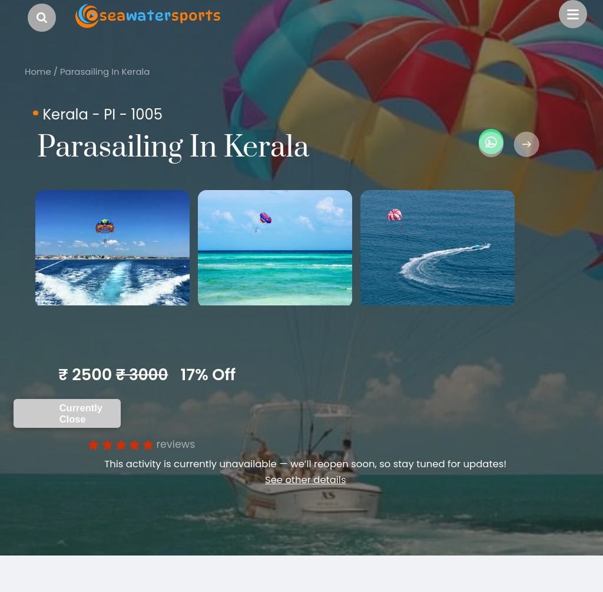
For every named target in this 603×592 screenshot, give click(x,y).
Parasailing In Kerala (105, 71)
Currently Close (80, 451)
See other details (305, 517)
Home (38, 71)
